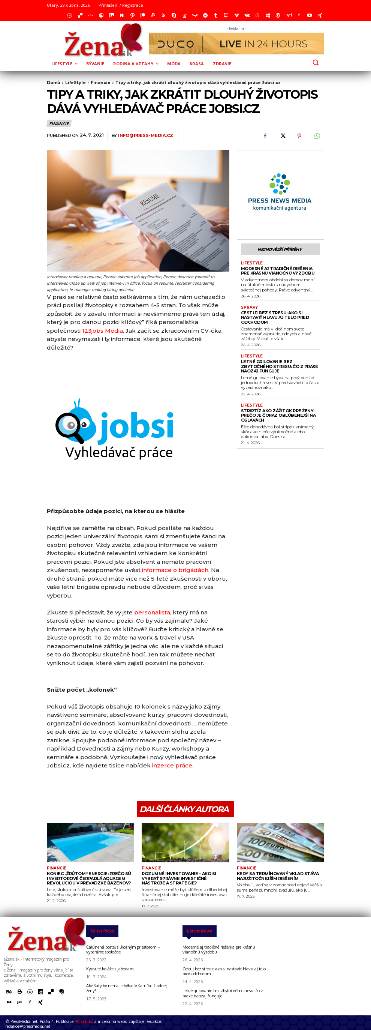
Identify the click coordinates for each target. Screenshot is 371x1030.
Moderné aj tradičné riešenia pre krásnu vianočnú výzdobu (278, 271)
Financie (101, 82)
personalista (152, 612)
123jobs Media (102, 330)
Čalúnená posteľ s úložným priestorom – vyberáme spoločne (123, 949)
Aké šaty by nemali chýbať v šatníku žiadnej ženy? (126, 988)
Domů (53, 82)
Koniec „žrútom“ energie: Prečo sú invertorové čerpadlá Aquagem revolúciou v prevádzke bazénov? (89, 878)
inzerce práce (172, 765)
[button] (315, 62)
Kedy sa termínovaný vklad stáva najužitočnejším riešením (278, 876)
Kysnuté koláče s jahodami (110, 968)
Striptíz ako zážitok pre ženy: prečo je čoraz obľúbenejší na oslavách (278, 415)
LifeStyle (75, 82)
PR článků (84, 1021)
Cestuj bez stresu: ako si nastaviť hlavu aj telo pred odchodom (275, 317)
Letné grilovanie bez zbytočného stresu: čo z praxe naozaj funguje (279, 366)
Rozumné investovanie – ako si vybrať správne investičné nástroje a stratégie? (179, 878)
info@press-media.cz (145, 135)
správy (249, 307)
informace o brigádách (175, 570)
